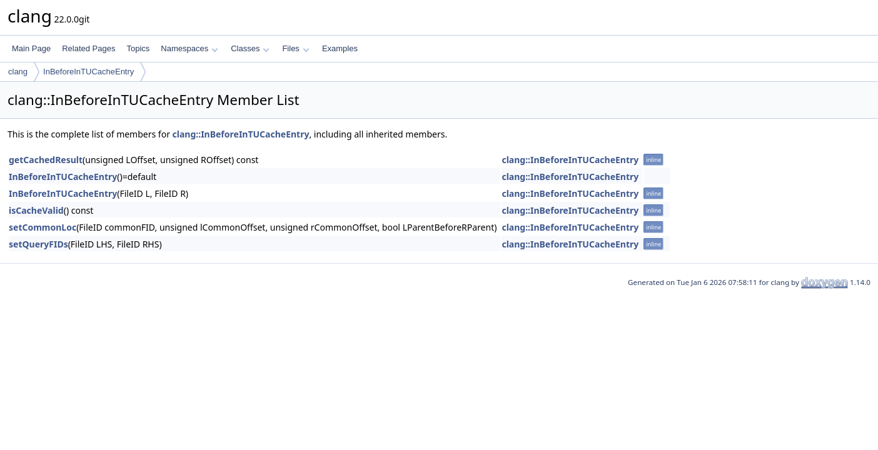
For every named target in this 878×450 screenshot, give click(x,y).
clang (18, 71)
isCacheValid (36, 210)
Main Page (31, 48)
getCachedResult (46, 160)
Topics (137, 48)
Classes (250, 48)
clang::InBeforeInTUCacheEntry (241, 134)
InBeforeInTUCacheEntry (88, 71)
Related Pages (88, 48)
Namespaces (189, 48)
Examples (340, 48)
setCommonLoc (42, 227)
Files (295, 48)
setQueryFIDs (38, 244)
